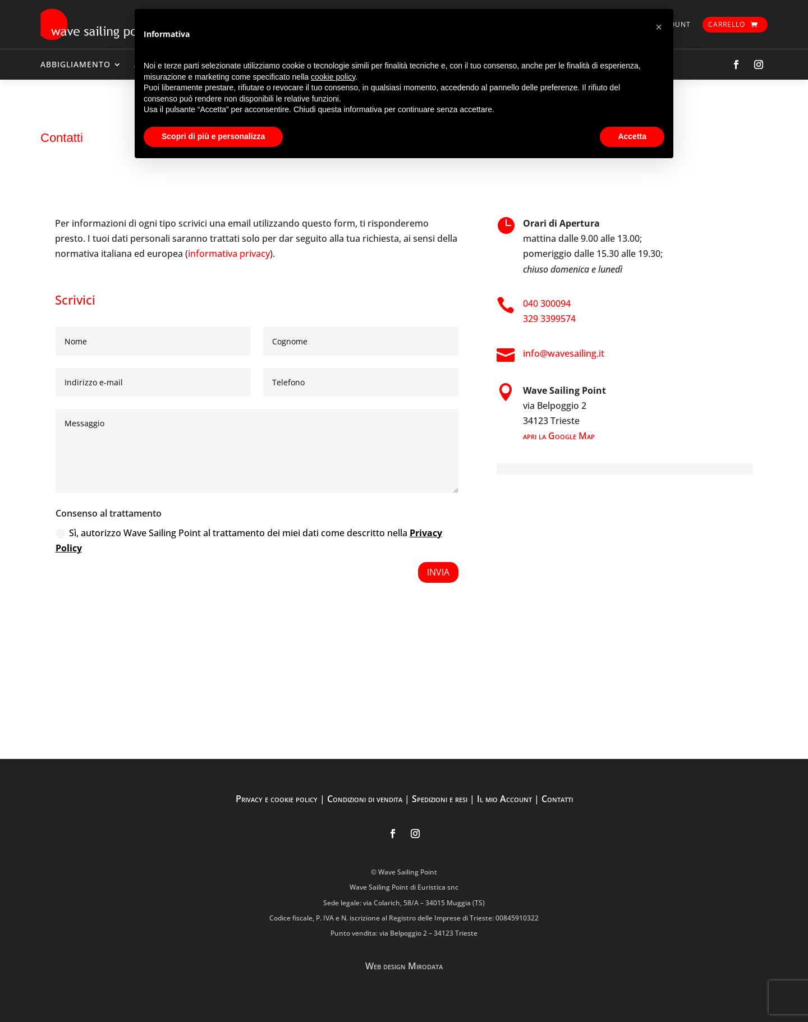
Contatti (557, 799)
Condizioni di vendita (364, 799)
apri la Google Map (559, 436)
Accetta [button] (632, 136)
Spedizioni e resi (439, 799)
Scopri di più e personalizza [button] (213, 136)
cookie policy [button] (333, 76)
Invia (438, 572)
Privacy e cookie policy (277, 799)
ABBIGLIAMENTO (75, 64)
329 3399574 (549, 318)
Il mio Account (504, 799)
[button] (659, 27)
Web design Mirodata (404, 966)
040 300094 (547, 303)
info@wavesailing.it (563, 353)
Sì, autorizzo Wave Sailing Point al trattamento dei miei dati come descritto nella (249, 540)
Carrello (726, 24)
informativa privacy (229, 253)
